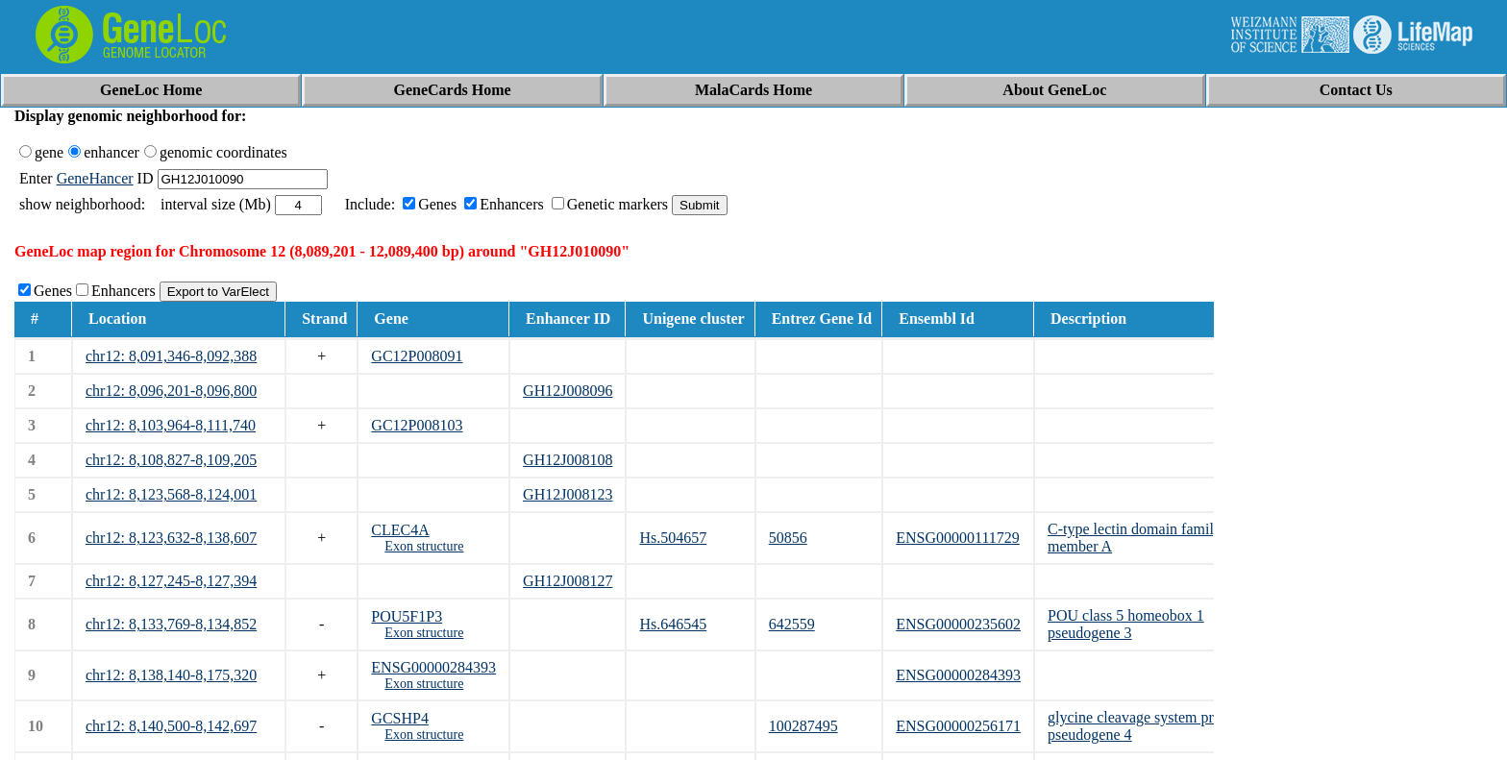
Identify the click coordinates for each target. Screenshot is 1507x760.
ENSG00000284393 (433, 667)
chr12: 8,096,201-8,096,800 (171, 390)
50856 (788, 537)
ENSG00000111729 (958, 537)
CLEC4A (400, 530)
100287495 (803, 726)
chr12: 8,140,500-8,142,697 (171, 726)
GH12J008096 (567, 390)
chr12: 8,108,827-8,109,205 (171, 460)
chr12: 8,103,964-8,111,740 (171, 425)
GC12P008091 (416, 356)
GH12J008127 (567, 581)
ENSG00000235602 (958, 624)
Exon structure (423, 546)
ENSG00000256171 (958, 726)
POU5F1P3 (406, 616)
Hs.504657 (672, 537)
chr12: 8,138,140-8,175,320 (171, 675)
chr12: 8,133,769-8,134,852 (171, 624)
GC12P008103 (416, 425)
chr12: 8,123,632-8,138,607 (171, 537)
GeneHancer (95, 178)
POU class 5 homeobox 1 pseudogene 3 (1126, 624)
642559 (792, 624)
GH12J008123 (567, 494)
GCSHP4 (400, 718)
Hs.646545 (672, 624)
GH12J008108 (567, 460)
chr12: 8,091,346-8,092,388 (171, 356)
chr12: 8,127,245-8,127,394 (171, 581)
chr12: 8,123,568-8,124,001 (171, 494)
